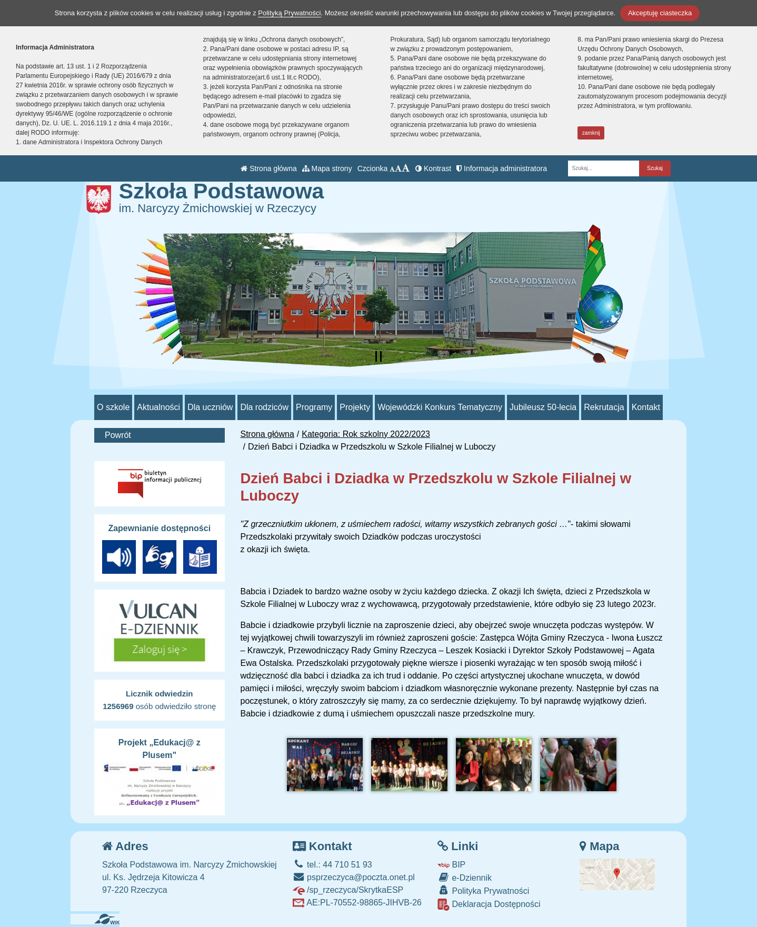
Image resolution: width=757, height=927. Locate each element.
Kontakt (646, 407)
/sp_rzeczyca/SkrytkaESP (348, 889)
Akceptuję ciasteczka (660, 13)
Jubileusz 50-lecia (543, 407)
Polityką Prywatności (289, 13)
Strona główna (268, 168)
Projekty (355, 407)
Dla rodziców (264, 407)
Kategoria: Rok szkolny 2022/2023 (366, 434)
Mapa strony (327, 168)
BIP (451, 864)
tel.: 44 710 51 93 (332, 864)
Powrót (118, 435)
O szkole (113, 407)
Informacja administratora (501, 168)
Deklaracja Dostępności (489, 905)
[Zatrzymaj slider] (378, 356)
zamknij (591, 133)
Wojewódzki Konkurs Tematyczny (439, 407)
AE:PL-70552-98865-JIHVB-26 (357, 902)
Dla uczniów (210, 407)
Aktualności (158, 407)
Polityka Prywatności (483, 890)
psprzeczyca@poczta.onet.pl (354, 877)
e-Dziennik (464, 877)
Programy (314, 407)
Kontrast (433, 168)
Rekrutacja (604, 407)
